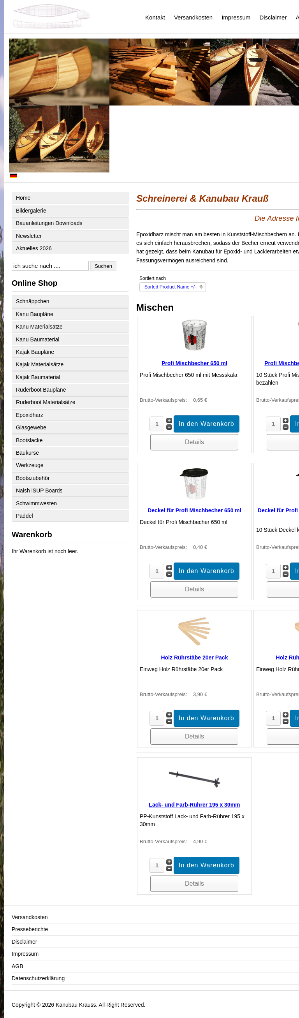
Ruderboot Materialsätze (46, 402)
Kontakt (155, 17)
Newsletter (29, 236)
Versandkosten (193, 17)
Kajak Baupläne (35, 352)
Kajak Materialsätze (39, 364)
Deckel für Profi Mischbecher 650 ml (194, 510)
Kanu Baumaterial (37, 339)
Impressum (236, 17)
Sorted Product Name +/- (170, 287)
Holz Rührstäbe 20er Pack (194, 657)
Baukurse (27, 453)
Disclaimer (273, 17)
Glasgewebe (31, 427)
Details (194, 442)
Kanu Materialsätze (39, 327)
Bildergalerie (31, 210)
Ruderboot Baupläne (41, 390)
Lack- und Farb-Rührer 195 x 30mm (194, 805)
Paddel (24, 516)
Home (23, 198)
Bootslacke (29, 440)
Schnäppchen (32, 301)
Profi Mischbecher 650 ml (194, 363)
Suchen (103, 266)
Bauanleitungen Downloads (49, 223)
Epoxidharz (29, 415)
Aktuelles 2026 (34, 248)
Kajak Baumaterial (38, 377)
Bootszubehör (32, 478)
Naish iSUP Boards (39, 490)
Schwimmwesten (36, 503)
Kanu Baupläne (34, 314)
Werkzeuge (30, 465)
